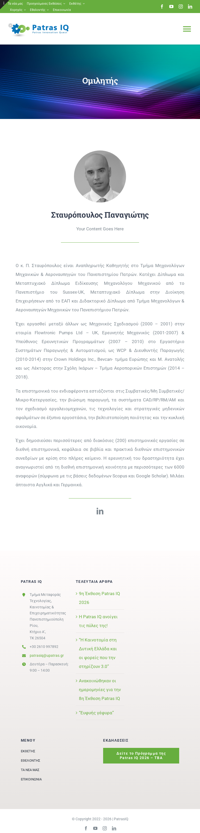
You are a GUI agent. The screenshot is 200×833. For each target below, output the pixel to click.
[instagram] (181, 6)
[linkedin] (190, 6)
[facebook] (162, 6)
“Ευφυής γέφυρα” (96, 712)
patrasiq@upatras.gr (47, 655)
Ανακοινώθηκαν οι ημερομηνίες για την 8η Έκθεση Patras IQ (100, 689)
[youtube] (171, 6)
